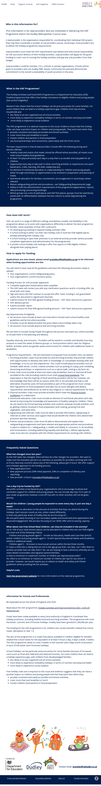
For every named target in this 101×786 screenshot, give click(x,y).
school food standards (68, 375)
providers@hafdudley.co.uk (64, 259)
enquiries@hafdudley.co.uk (85, 767)
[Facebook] (97, 778)
